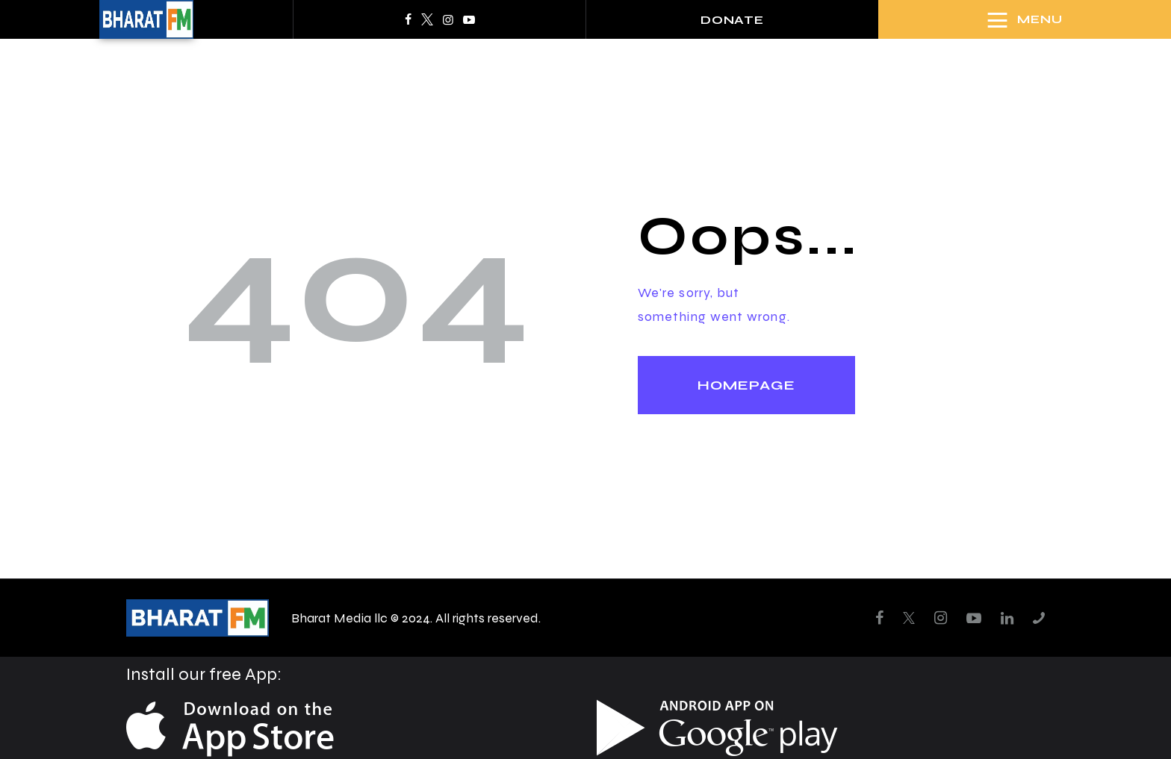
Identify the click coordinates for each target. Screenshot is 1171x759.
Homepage (746, 385)
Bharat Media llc (339, 617)
